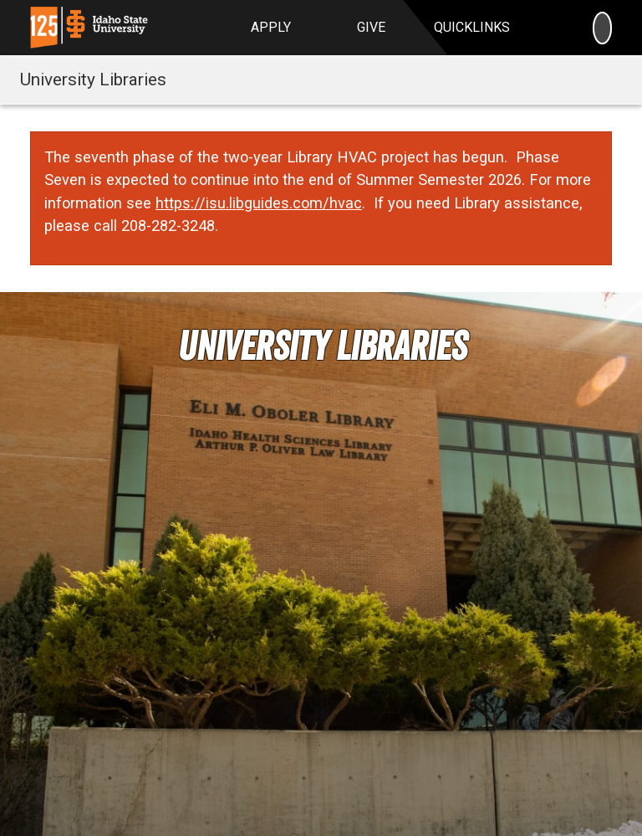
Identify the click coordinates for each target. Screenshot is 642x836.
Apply (271, 27)
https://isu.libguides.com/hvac (258, 203)
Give (371, 27)
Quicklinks (472, 27)
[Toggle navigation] (611, 79)
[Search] (602, 27)
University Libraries (93, 79)
